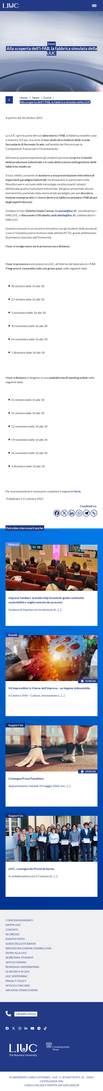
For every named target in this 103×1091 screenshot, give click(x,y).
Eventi (12, 635)
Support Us (15, 725)
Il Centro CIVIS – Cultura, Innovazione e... (34, 695)
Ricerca (13, 544)
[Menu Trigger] (94, 5)
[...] (59, 609)
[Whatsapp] (79, 513)
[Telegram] (86, 513)
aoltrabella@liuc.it (63, 215)
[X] (64, 513)
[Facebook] (57, 513)
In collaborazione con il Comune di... (31, 876)
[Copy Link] (93, 513)
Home (23, 97)
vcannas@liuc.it (65, 210)
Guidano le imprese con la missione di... (33, 609)
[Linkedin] (71, 513)
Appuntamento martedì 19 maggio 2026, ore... (37, 786)
